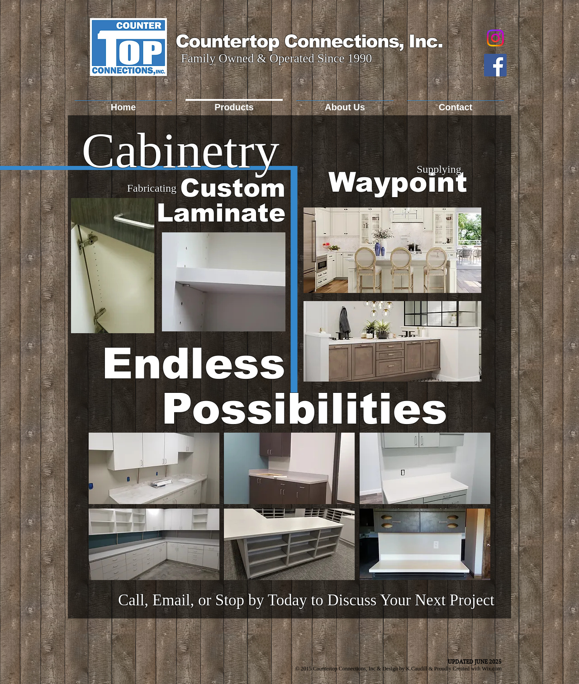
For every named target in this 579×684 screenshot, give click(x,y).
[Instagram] (495, 38)
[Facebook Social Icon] (495, 65)
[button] (154, 468)
